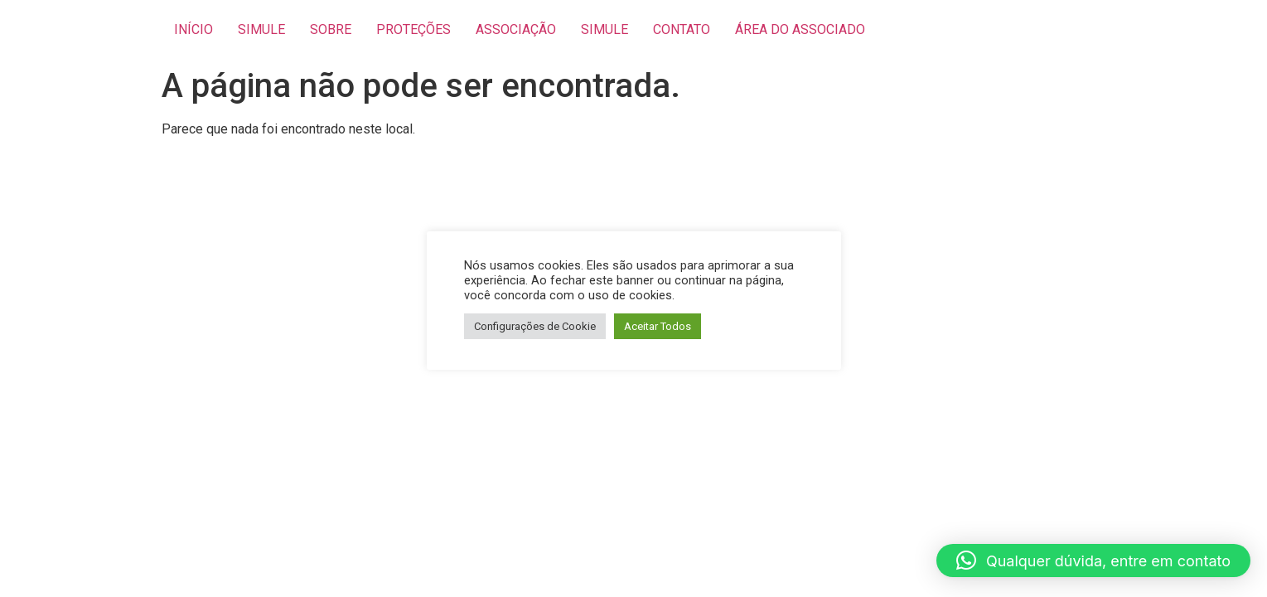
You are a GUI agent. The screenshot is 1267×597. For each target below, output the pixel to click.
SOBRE (330, 29)
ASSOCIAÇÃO (516, 29)
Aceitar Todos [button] (657, 326)
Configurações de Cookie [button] (535, 326)
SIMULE (261, 29)
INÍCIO (193, 29)
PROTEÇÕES (413, 29)
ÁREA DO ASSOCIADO (800, 29)
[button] (1093, 560)
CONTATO (681, 29)
